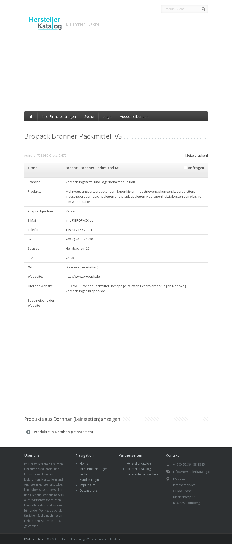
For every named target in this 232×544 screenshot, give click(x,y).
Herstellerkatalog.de (141, 469)
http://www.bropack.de (83, 276)
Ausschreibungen (134, 116)
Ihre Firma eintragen (59, 116)
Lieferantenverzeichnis (142, 474)
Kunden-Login (89, 480)
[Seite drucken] (196, 155)
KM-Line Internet (35, 539)
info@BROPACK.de (79, 220)
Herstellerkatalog (139, 463)
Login (107, 116)
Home (84, 463)
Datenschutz (88, 490)
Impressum (87, 485)
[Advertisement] (116, 72)
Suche (89, 116)
